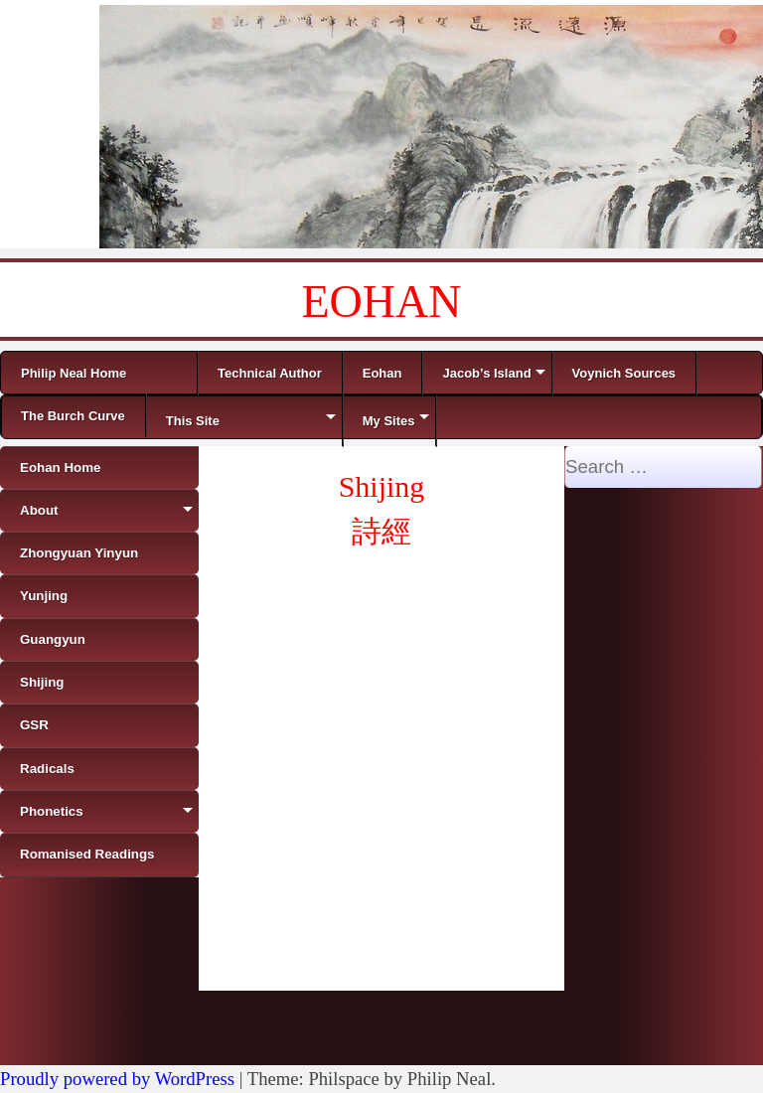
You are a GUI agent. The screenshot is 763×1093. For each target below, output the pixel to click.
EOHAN (382, 301)
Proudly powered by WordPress (117, 1078)
